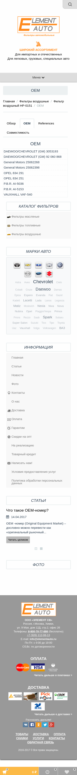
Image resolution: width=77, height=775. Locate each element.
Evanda (40, 295)
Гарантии (16, 428)
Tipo (51, 322)
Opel (29, 311)
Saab (37, 317)
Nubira (19, 311)
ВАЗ (62, 328)
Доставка (16, 410)
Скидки (22, 738)
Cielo (59, 282)
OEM (26, 123)
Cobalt (18, 289)
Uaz (14, 328)
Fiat (51, 295)
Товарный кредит (23, 454)
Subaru (59, 317)
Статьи (16, 366)
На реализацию (22, 445)
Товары (22, 734)
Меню (38, 77)
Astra (18, 282)
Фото (14, 384)
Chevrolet (43, 281)
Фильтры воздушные (34, 101)
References (46, 123)
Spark (47, 317)
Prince (58, 311)
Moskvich (29, 306)
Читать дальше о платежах (53, 675)
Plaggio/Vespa (43, 311)
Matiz (17, 306)
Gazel (59, 295)
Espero (28, 295)
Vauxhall (25, 328)
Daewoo (43, 289)
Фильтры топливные (23, 226)
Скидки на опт (19, 437)
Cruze (29, 289)
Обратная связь (40, 742)
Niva (51, 306)
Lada (38, 300)
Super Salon (19, 322)
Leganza (59, 300)
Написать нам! (19, 463)
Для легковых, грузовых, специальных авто (39, 58)
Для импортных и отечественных (38, 54)
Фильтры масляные (23, 217)
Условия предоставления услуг (33, 471)
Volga (36, 328)
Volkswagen (49, 328)
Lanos (48, 300)
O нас (15, 401)
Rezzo (26, 317)
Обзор (11, 123)
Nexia (41, 306)
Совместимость (18, 132)
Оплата (14, 419)
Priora (17, 317)
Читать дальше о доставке (53, 714)
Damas (58, 289)
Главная (9, 101)
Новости (17, 375)
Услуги (38, 738)
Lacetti (27, 300)
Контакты (16, 393)
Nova (60, 306)
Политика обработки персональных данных (36, 482)
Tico (43, 322)
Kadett (16, 300)
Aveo (27, 282)
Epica (18, 295)
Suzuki (34, 322)
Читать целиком (18, 539)
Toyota (60, 322)
